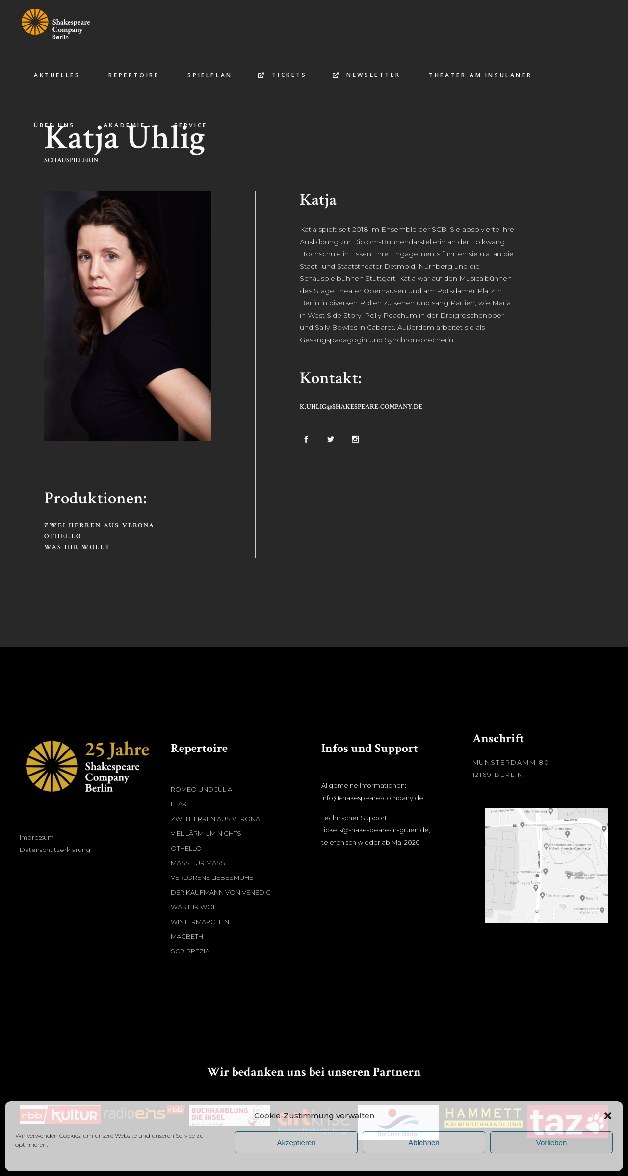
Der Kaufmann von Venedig (221, 892)
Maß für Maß (198, 863)
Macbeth (187, 936)
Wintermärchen (200, 922)
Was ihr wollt (77, 547)
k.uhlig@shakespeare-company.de (361, 406)
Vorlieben (551, 1142)
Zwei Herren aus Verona (99, 525)
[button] (608, 1116)
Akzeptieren (296, 1142)
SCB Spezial (192, 951)
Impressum (37, 837)
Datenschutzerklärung (55, 849)
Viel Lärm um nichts (206, 833)
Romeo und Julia (201, 789)
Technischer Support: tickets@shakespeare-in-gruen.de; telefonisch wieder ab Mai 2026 (375, 830)
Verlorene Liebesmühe (212, 877)
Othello (62, 536)
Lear (179, 804)
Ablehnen (423, 1142)
